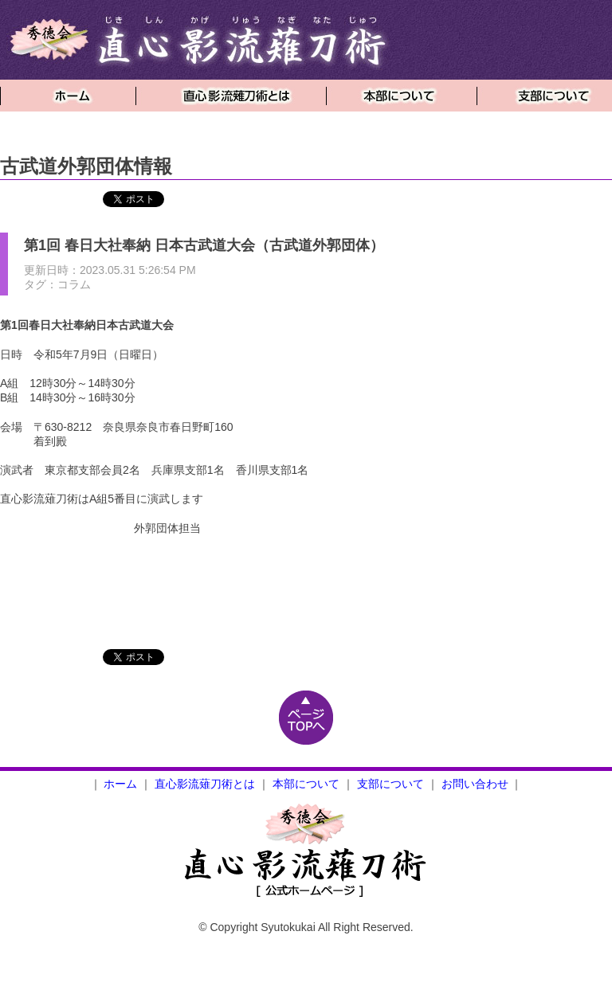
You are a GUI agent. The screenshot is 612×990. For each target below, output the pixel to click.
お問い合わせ (474, 783)
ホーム (120, 783)
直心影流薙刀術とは (205, 783)
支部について (390, 783)
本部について (306, 783)
